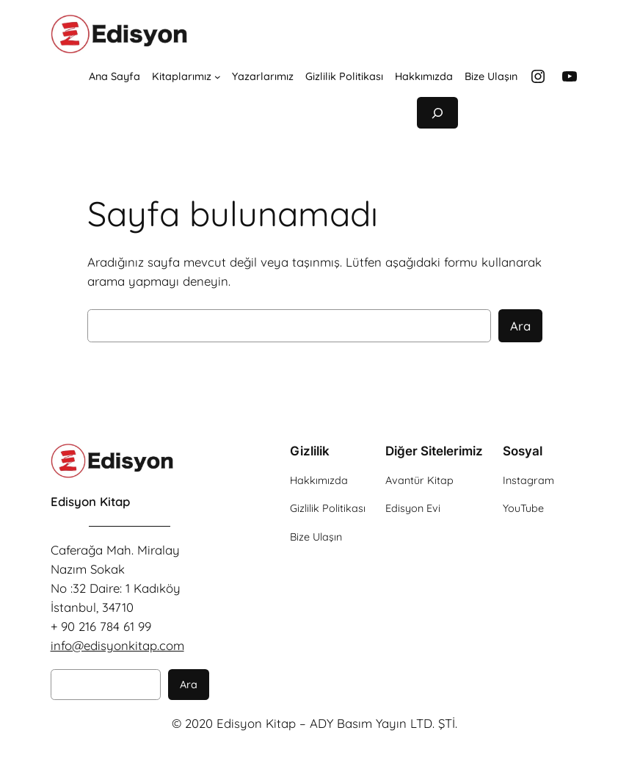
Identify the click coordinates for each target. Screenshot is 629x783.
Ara (520, 325)
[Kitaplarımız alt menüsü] (217, 76)
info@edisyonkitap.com (117, 645)
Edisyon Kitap (90, 501)
